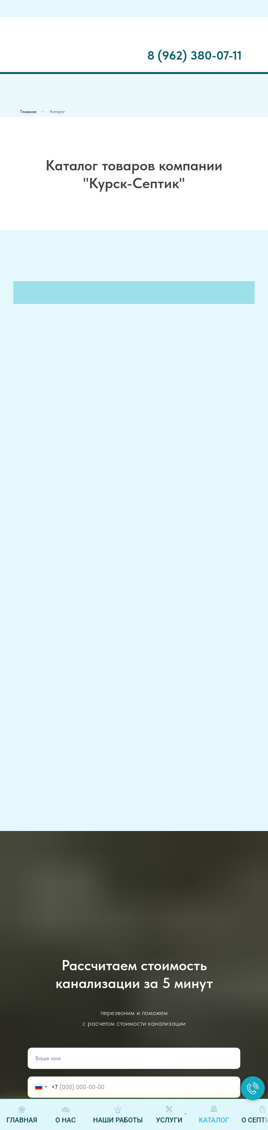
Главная (28, 111)
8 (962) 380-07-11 (194, 55)
